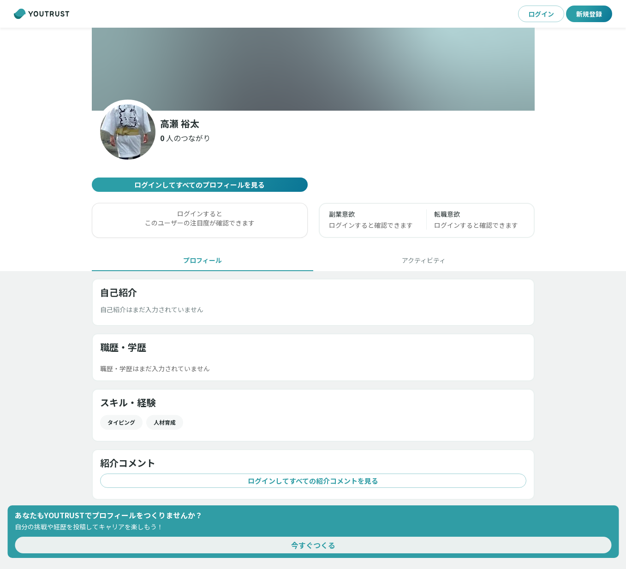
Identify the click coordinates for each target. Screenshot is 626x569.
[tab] (202, 260)
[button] (185, 137)
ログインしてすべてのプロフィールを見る (200, 185)
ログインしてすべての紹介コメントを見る (313, 480)
